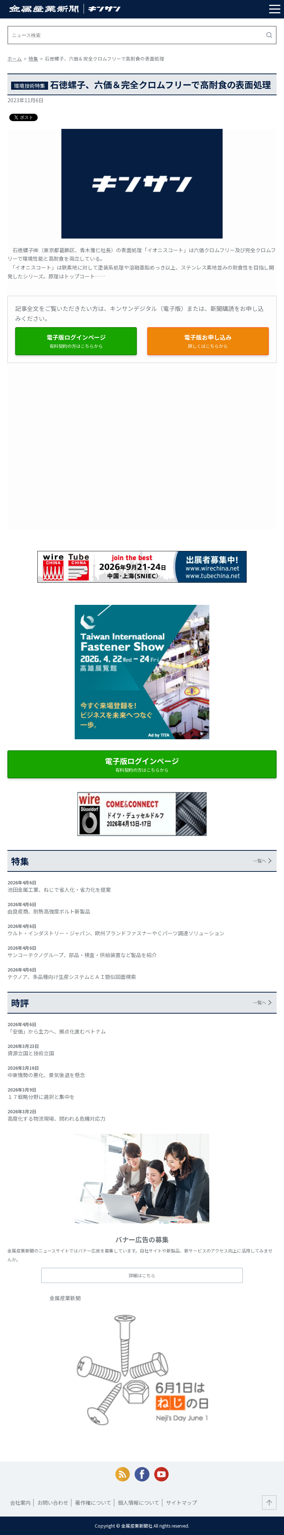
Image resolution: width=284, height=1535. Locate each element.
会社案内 (20, 1502)
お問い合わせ (52, 1502)
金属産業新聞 (65, 1298)
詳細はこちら (142, 1275)
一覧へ (259, 860)
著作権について (93, 1502)
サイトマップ (181, 1502)
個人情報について (138, 1502)
